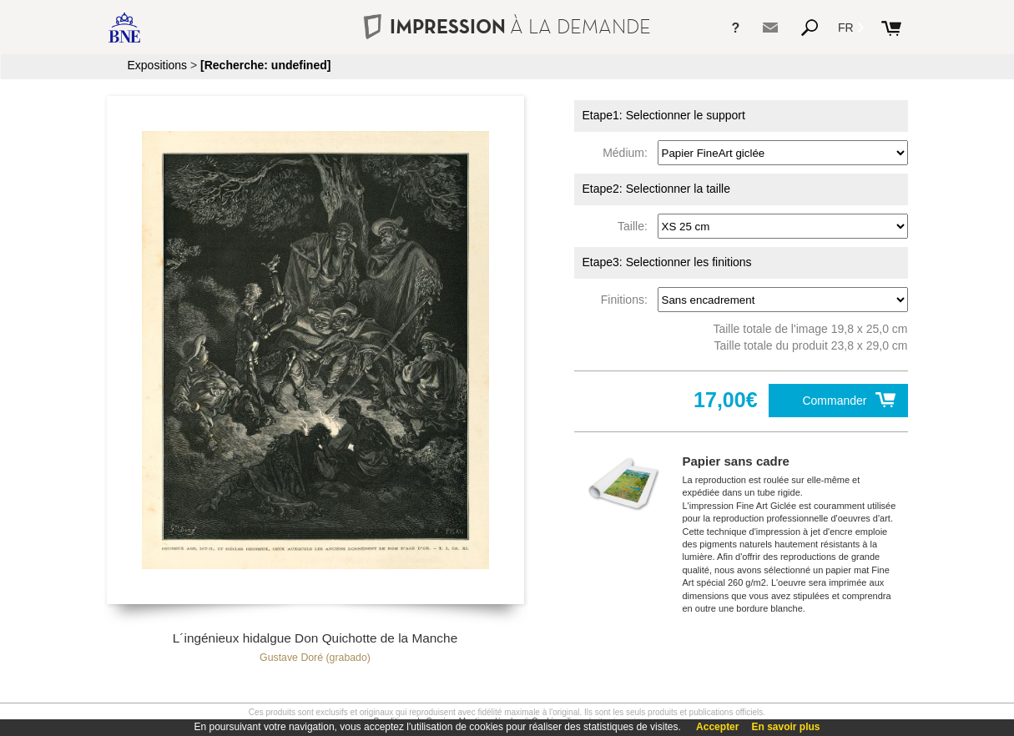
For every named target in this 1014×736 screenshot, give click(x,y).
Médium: (628, 152)
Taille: (636, 226)
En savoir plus (785, 727)
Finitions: (627, 299)
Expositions (158, 65)
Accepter (717, 727)
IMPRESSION (506, 26)
